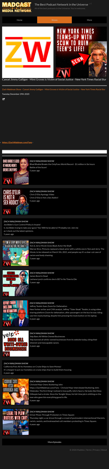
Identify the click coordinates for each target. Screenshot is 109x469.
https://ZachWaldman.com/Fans (17, 142)
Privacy (96, 450)
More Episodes (54, 442)
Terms (88, 450)
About (104, 450)
